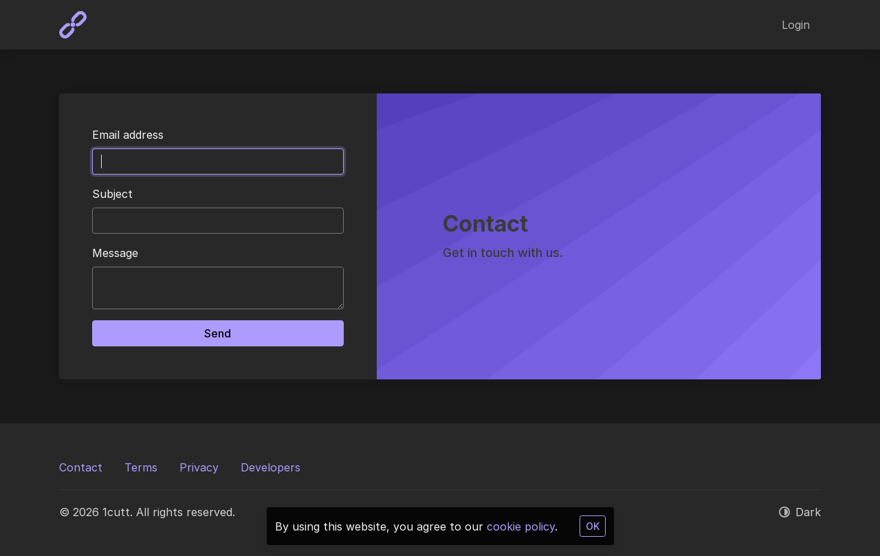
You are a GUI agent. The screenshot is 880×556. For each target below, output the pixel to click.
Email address (128, 135)
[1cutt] (73, 24)
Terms (140, 467)
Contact (80, 467)
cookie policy (521, 526)
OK (593, 526)
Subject (112, 194)
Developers (270, 467)
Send (217, 333)
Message (115, 253)
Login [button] (796, 25)
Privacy (199, 467)
